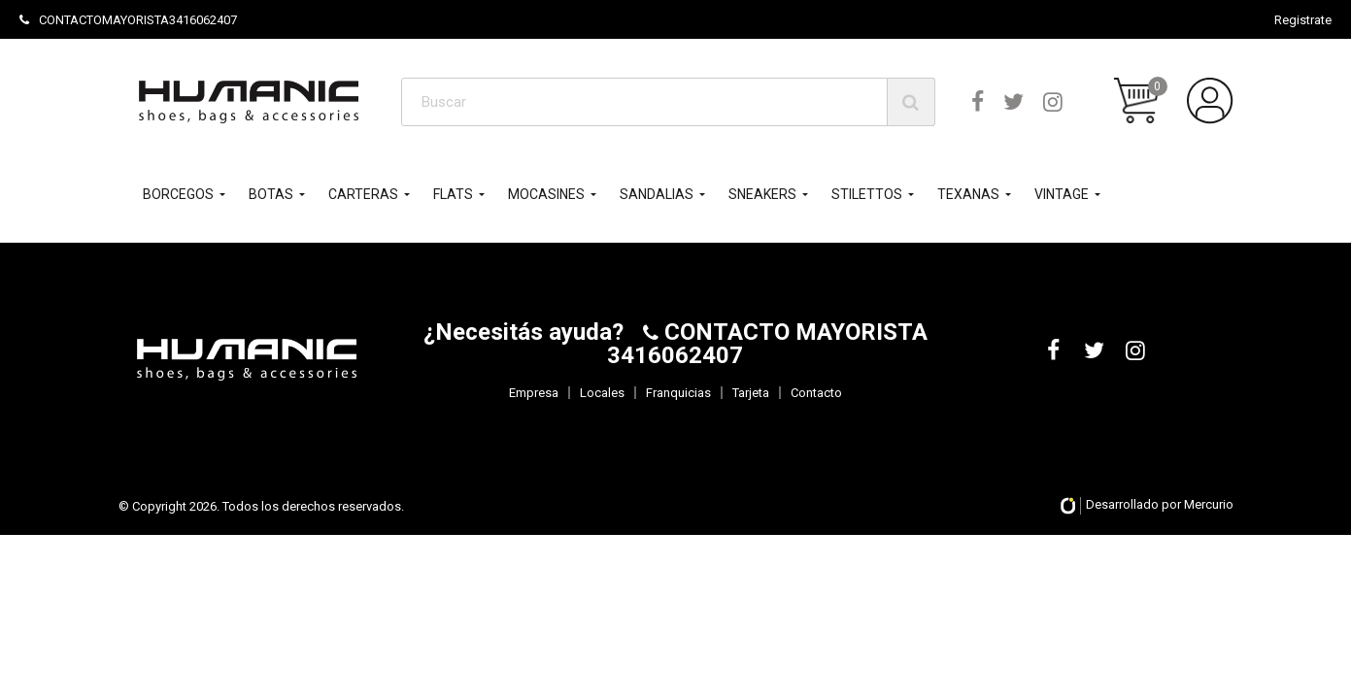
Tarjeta (750, 392)
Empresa (533, 392)
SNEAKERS (762, 194)
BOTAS (271, 194)
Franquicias (678, 392)
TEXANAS (968, 194)
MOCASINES (546, 194)
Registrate (1303, 20)
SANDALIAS (656, 194)
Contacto (816, 392)
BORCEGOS (178, 194)
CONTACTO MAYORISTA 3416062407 (767, 343)
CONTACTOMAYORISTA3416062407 (128, 20)
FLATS (453, 194)
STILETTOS (866, 194)
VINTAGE (1061, 194)
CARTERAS (363, 194)
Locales (602, 392)
